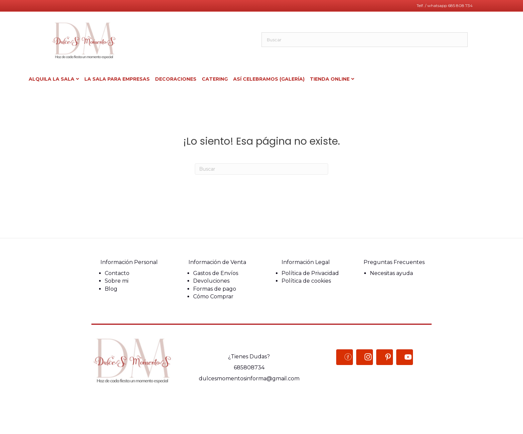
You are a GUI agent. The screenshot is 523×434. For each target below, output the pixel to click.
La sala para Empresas (117, 79)
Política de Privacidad (310, 273)
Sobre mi (116, 281)
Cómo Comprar (213, 296)
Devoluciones (211, 281)
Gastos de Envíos (215, 273)
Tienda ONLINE (330, 79)
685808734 (249, 367)
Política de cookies (306, 281)
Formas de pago (214, 289)
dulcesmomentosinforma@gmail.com (249, 378)
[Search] (261, 169)
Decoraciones (175, 79)
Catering (215, 79)
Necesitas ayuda (391, 273)
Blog (111, 289)
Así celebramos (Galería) (269, 79)
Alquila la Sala (51, 79)
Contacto (117, 273)
